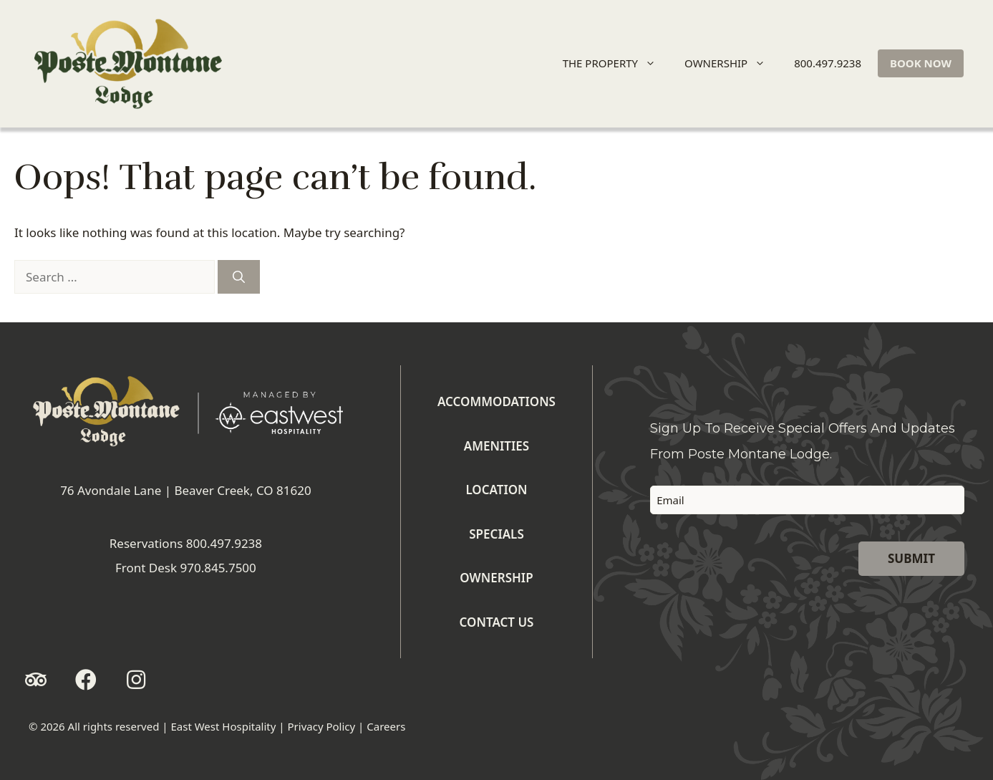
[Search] (239, 277)
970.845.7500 (218, 567)
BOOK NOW (920, 63)
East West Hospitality (223, 726)
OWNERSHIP (731, 63)
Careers (386, 726)
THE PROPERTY (615, 63)
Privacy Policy (322, 726)
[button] (35, 679)
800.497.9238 (827, 63)
